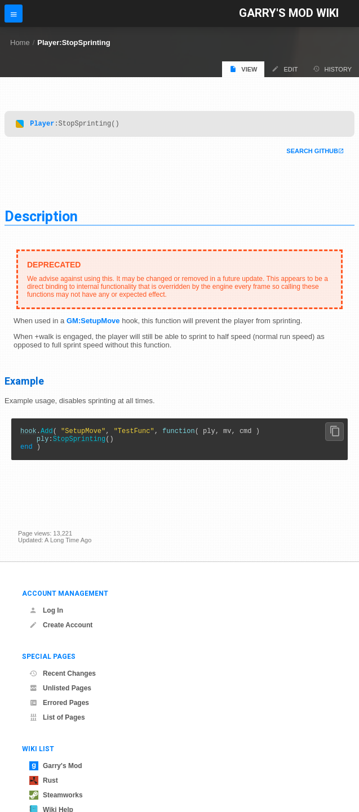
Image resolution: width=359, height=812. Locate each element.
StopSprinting (79, 443)
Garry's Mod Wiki (289, 13)
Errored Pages (59, 702)
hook (28, 434)
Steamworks (56, 795)
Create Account (60, 625)
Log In (46, 610)
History (332, 69)
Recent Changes (62, 673)
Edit (285, 69)
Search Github (312, 152)
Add (47, 434)
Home (20, 42)
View (243, 69)
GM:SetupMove (93, 322)
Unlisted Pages (60, 688)
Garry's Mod (55, 765)
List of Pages (57, 717)
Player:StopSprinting (73, 42)
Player (42, 125)
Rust (43, 780)
